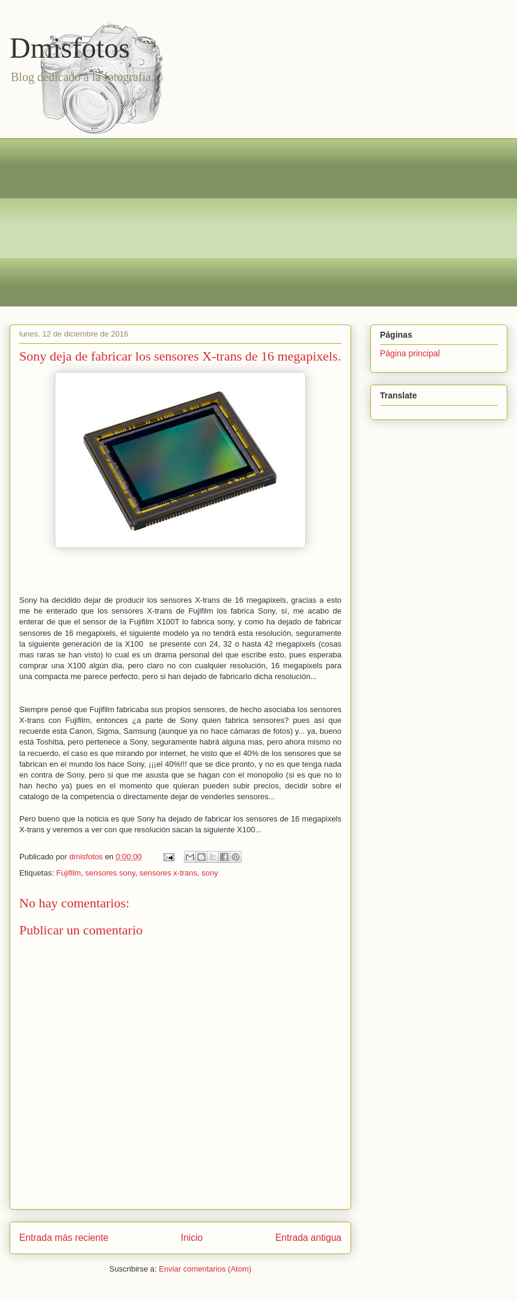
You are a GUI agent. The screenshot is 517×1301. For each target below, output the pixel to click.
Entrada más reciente (63, 1237)
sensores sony (110, 872)
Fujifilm (68, 872)
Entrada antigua (308, 1237)
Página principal (410, 353)
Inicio (192, 1237)
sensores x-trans (168, 872)
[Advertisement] (267, 222)
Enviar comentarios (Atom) (205, 1268)
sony (209, 872)
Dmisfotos (70, 48)
